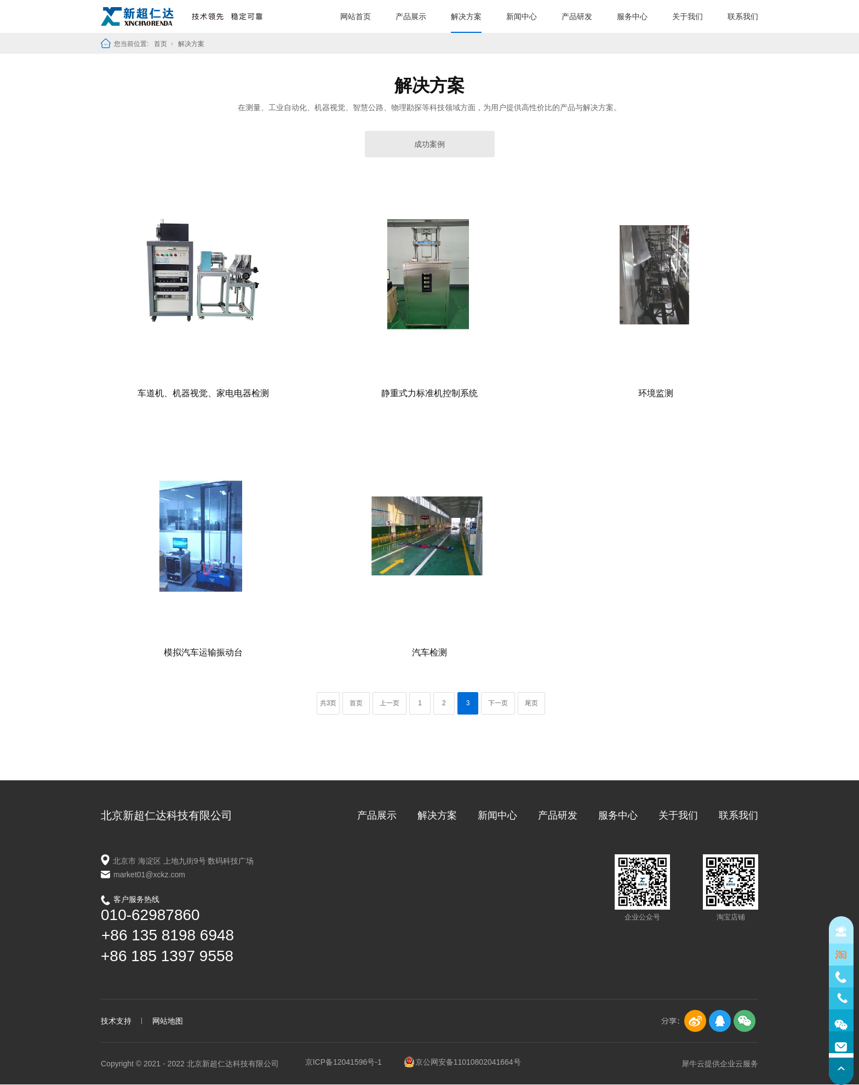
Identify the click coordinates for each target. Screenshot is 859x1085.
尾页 (531, 703)
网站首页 (355, 16)
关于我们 (687, 16)
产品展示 (411, 16)
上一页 (389, 703)
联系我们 (743, 16)
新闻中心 (521, 16)
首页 (160, 44)
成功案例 (429, 144)
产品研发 (577, 16)
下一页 (498, 703)
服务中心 (632, 16)
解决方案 (466, 16)
